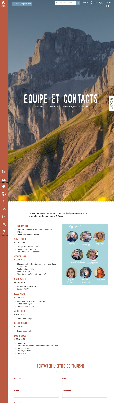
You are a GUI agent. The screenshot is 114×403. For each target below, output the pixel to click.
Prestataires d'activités (7, 209)
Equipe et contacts (7, 231)
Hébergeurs (7, 201)
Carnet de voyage (93, 4)
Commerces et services (7, 216)
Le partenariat (7, 193)
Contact (78, 5)
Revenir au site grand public (22, 5)
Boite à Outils (7, 224)
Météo (88, 4)
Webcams (84, 4)
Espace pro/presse (7, 171)
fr (100, 5)
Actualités (7, 178)
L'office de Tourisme (7, 186)
